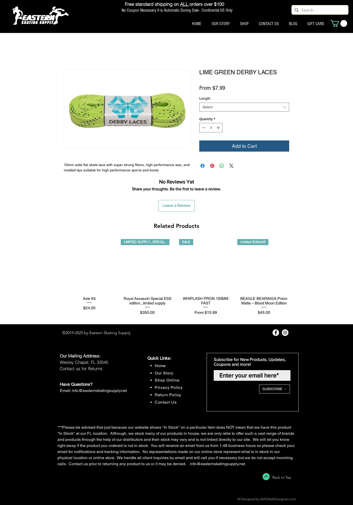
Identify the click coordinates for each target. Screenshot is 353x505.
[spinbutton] (210, 127)
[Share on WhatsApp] (222, 166)
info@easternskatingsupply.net (99, 390)
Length (204, 98)
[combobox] (244, 107)
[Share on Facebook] (203, 166)
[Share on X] (231, 166)
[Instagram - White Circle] (285, 332)
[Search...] (319, 10)
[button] (338, 23)
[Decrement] (203, 127)
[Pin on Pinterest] (212, 166)
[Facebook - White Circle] (275, 332)
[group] (176, 279)
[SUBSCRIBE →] (274, 389)
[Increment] (218, 127)
